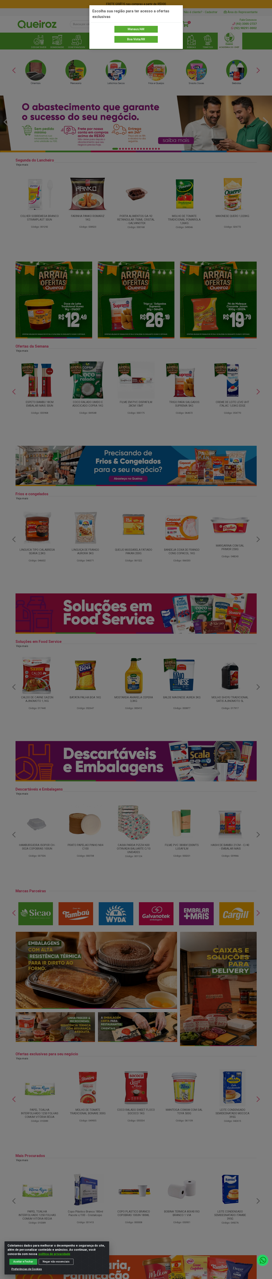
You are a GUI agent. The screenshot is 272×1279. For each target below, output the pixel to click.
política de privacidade (54, 1254)
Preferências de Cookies (26, 1269)
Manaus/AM (136, 29)
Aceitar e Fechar (23, 1261)
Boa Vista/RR (136, 39)
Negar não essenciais (56, 1261)
